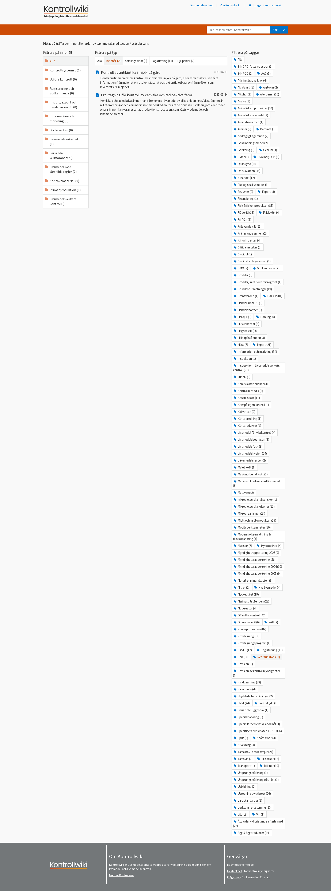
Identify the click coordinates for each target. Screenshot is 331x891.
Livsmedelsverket (201, 5)
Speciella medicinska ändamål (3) (256, 724)
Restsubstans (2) (266, 657)
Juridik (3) (241, 377)
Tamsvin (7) (242, 759)
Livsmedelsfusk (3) (247, 446)
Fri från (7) (242, 219)
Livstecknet (234, 871)
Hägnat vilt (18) (245, 331)
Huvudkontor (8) (246, 324)
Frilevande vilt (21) (247, 226)
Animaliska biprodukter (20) (253, 108)
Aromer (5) (242, 129)
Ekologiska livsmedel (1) (251, 185)
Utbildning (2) (244, 787)
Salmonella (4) (244, 689)
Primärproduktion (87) (249, 629)
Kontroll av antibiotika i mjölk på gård (127, 72)
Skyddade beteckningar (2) (253, 696)
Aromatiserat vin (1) (248, 122)
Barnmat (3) (265, 129)
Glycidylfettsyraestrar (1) (252, 261)
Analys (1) (241, 101)
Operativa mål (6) (246, 622)
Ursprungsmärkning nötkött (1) (256, 780)
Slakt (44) (241, 703)
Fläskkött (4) (268, 213)
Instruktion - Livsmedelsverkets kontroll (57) (256, 368)
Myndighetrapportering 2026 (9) (256, 553)
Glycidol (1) (242, 254)
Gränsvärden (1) (245, 296)
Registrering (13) (269, 650)
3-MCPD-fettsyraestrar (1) (253, 66)
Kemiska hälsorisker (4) (250, 384)
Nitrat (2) (241, 587)
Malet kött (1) (244, 467)
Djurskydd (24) (244, 164)
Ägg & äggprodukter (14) (251, 833)
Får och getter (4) (246, 240)
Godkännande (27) (266, 268)
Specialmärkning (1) (248, 717)
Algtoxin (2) (268, 87)
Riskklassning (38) (247, 682)
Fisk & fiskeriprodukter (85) (253, 206)
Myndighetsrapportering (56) (254, 560)
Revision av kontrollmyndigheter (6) (256, 673)
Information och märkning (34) (255, 352)
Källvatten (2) (244, 412)
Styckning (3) (244, 745)
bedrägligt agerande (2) (250, 136)
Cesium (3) (268, 150)
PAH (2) (271, 622)
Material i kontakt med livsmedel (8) (256, 483)
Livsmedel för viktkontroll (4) (254, 433)
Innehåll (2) (113, 61)
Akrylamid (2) (243, 87)
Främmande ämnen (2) (250, 233)
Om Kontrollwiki (230, 5)
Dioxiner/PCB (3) (266, 157)
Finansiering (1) (245, 199)
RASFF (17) (242, 650)
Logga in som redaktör (265, 5)
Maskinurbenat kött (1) (250, 474)
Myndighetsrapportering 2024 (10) (257, 567)
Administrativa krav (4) (250, 80)
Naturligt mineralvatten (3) (253, 580)
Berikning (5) (243, 150)
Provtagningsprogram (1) (251, 643)
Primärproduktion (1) (63, 190)
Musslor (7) (242, 546)
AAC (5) (264, 73)
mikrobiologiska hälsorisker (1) (255, 500)
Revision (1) (243, 664)
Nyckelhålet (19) (246, 594)
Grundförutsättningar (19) (252, 289)
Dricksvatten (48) (246, 171)
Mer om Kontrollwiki (121, 875)
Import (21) (261, 345)
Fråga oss (233, 877)
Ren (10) (240, 657)
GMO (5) (240, 268)
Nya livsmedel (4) (267, 587)
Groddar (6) (242, 275)
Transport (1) (244, 766)
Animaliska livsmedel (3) (250, 115)
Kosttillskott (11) (246, 398)
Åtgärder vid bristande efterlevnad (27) (258, 823)
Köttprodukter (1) (247, 426)
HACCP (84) (272, 296)
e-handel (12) (244, 178)
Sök (275, 30)
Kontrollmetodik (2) (248, 391)
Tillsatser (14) (268, 759)
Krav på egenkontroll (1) (251, 405)
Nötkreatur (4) (244, 608)
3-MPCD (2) (242, 73)
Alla (50, 61)
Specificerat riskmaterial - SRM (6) (257, 731)
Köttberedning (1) (247, 419)
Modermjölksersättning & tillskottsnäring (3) (252, 536)
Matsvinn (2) (243, 493)
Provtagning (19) (246, 636)
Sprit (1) (240, 738)
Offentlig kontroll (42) (249, 615)
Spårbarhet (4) (264, 738)
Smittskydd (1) (266, 703)
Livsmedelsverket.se (240, 865)
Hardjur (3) (242, 317)
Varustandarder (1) (247, 800)
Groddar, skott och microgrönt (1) (257, 282)
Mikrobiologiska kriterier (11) (254, 507)
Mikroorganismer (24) (249, 513)
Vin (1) (258, 814)
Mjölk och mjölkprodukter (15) (254, 520)
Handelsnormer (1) (247, 310)
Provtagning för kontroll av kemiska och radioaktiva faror (143, 95)
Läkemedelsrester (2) (249, 460)
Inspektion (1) (244, 359)
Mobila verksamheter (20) (252, 527)
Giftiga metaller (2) (247, 247)
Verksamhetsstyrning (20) (252, 807)
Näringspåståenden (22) (251, 601)
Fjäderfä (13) (243, 213)
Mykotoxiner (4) (268, 546)
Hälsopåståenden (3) (249, 338)
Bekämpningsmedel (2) (250, 143)
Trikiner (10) (269, 766)
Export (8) (266, 192)
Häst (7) (240, 345)
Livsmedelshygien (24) (250, 453)
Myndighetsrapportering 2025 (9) (257, 574)
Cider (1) (241, 157)
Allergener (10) (267, 94)
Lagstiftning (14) (162, 61)
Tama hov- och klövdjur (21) (253, 752)
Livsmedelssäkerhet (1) (62, 141)
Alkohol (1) (242, 94)
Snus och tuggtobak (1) (250, 710)
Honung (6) (265, 317)
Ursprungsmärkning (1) (250, 773)
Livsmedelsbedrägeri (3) (251, 439)
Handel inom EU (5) (247, 303)
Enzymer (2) (243, 192)
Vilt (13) (240, 814)
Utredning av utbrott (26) (252, 794)
